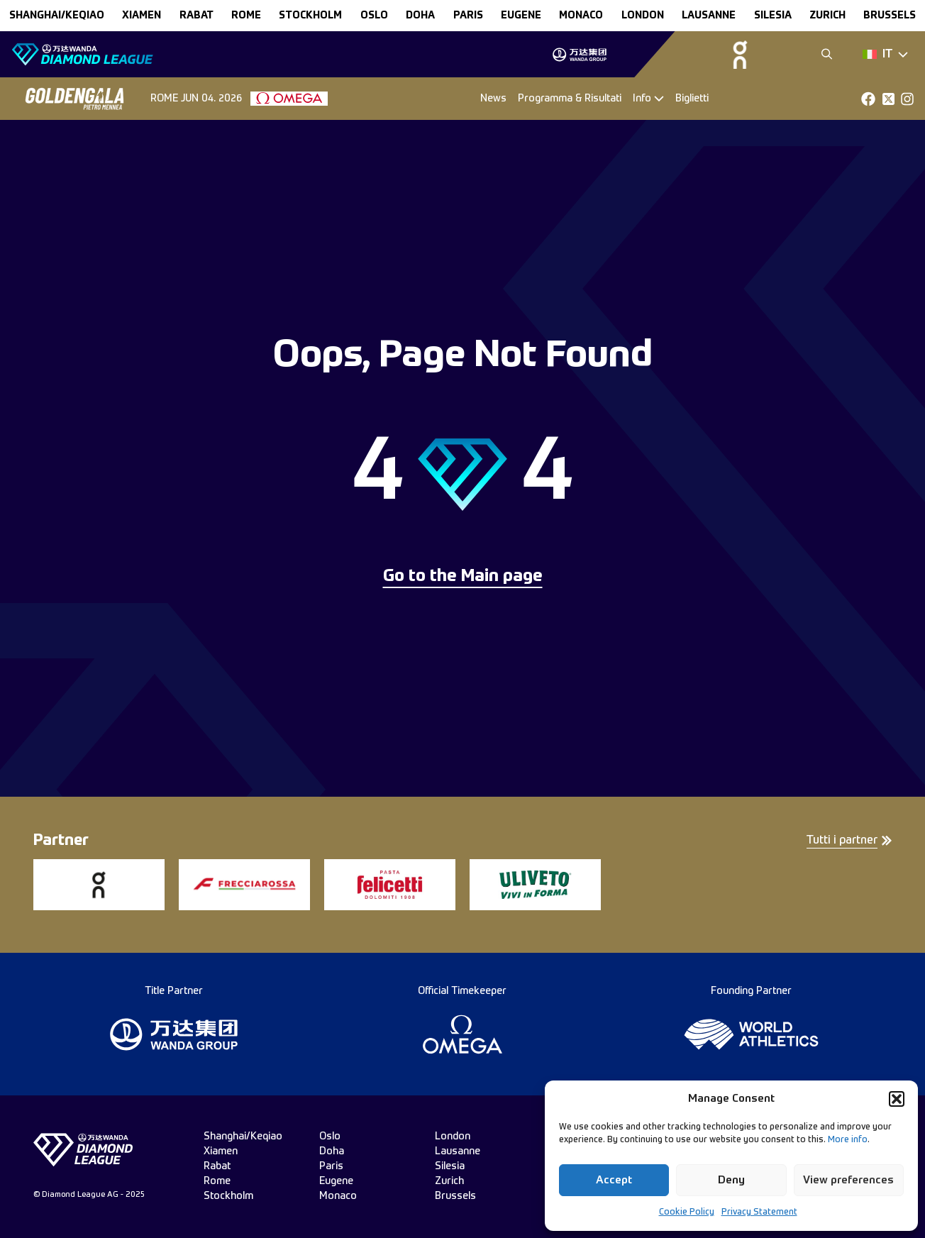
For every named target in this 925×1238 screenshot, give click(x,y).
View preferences (848, 1180)
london (642, 16)
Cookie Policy (686, 1212)
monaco (581, 16)
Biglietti (692, 99)
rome (246, 16)
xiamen (141, 16)
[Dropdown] (885, 55)
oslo (374, 16)
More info (848, 1140)
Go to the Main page (463, 576)
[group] (579, 54)
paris (468, 16)
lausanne (709, 16)
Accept (614, 1180)
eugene (521, 16)
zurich (827, 16)
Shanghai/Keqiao (56, 16)
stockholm (310, 16)
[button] (897, 1099)
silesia (773, 16)
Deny (731, 1180)
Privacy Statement (759, 1212)
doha (420, 16)
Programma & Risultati (569, 99)
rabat (196, 16)
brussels (889, 16)
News (493, 99)
